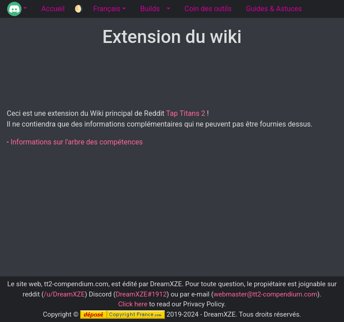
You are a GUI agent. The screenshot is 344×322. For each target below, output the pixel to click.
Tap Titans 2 (185, 113)
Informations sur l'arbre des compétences (76, 142)
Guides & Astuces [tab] (274, 8)
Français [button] (106, 8)
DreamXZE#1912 (141, 294)
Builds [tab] (150, 8)
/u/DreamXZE (64, 294)
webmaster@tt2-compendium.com (266, 294)
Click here (132, 304)
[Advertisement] (172, 78)
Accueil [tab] (52, 8)
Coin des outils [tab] (208, 8)
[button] (17, 9)
